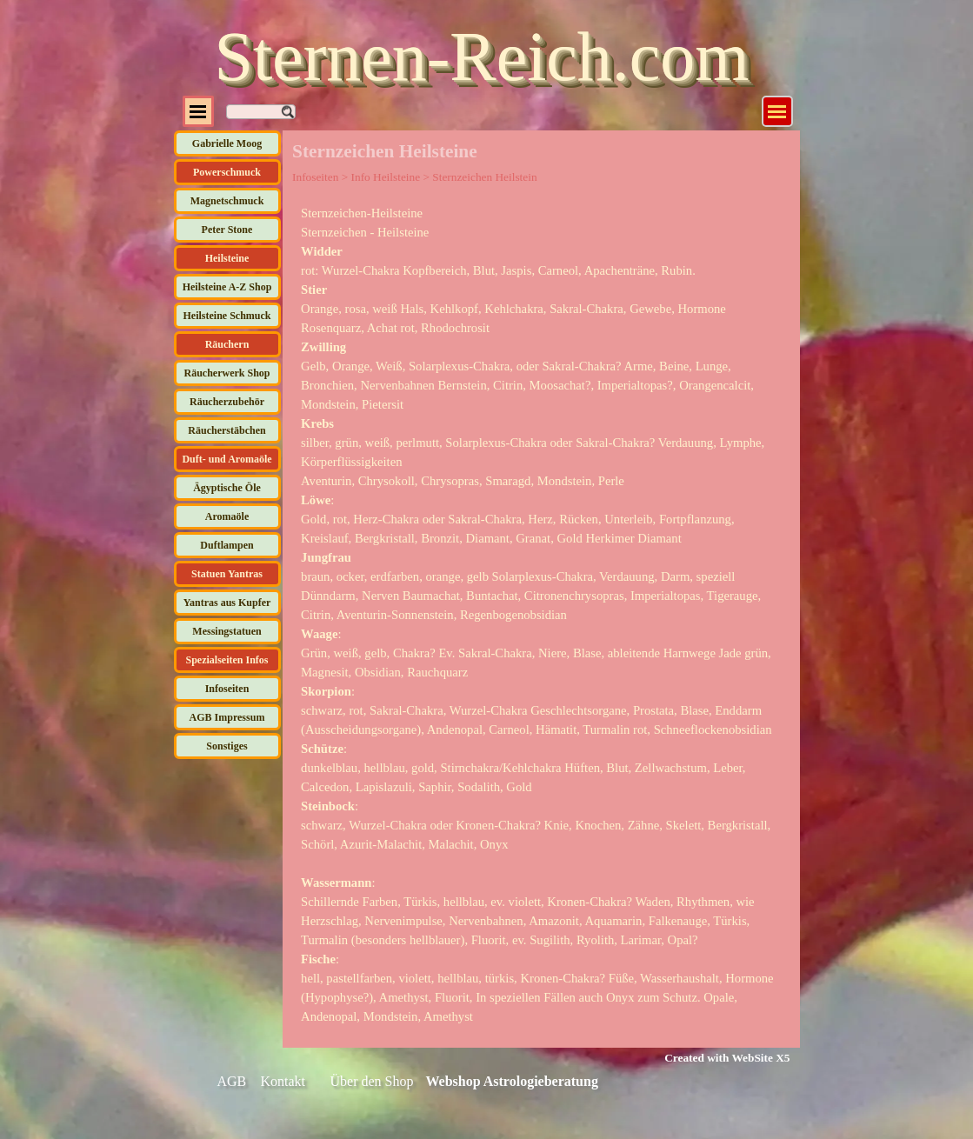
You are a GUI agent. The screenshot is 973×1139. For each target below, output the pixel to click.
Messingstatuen (226, 631)
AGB (232, 1081)
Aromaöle (227, 516)
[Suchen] (261, 111)
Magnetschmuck (227, 201)
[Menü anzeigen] (777, 111)
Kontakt (283, 1081)
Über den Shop (372, 1081)
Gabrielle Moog (227, 143)
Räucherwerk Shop (226, 373)
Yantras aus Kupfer (227, 602)
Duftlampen (226, 545)
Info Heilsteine (386, 176)
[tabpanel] (541, 614)
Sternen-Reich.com (482, 56)
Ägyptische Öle (227, 488)
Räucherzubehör (227, 402)
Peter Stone (227, 229)
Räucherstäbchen (226, 430)
